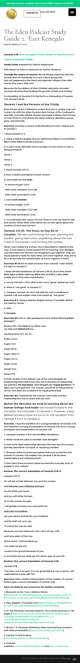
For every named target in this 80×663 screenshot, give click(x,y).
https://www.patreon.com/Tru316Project (26, 638)
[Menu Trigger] (72, 12)
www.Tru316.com (59, 646)
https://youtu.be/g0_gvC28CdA (46, 630)
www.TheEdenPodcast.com (29, 646)
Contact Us (32, 12)
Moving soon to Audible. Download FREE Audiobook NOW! (40, 3)
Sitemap (66, 658)
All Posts (22, 44)
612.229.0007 (47, 12)
